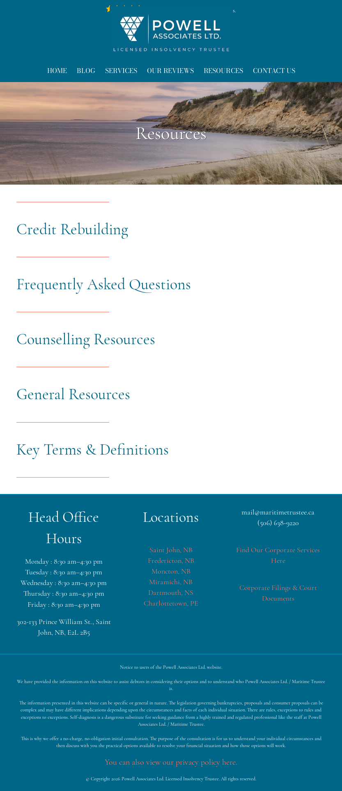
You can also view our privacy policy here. (171, 762)
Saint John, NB (171, 549)
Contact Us (274, 70)
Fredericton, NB (171, 560)
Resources (223, 70)
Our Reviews (170, 70)
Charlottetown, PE (171, 603)
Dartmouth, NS (170, 592)
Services (121, 70)
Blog (86, 70)
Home (57, 70)
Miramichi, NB (171, 581)
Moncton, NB (171, 571)
